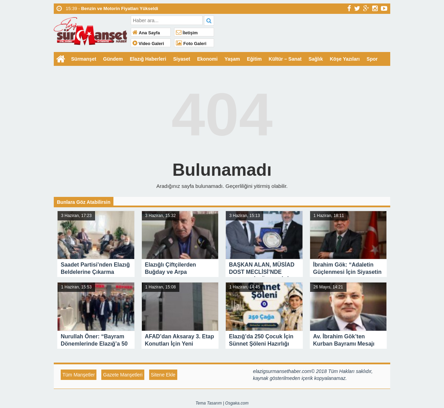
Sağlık (315, 59)
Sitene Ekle (163, 374)
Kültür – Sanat (285, 59)
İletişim (187, 33)
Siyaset (181, 59)
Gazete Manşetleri (123, 374)
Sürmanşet (83, 59)
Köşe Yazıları (345, 59)
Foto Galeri (191, 43)
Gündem (113, 59)
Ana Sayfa (146, 33)
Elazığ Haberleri (148, 59)
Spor (372, 59)
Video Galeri (148, 43)
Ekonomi (207, 59)
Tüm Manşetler (78, 374)
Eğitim (254, 59)
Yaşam (232, 59)
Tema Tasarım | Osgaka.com (222, 403)
